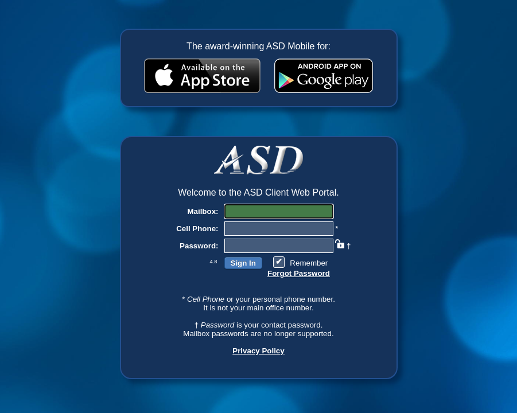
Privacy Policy (258, 350)
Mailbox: (202, 211)
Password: (199, 245)
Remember (309, 263)
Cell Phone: (197, 228)
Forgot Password (298, 273)
